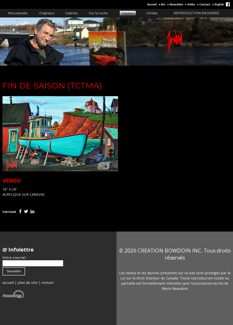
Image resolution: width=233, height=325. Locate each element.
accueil (8, 282)
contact (47, 282)
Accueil (152, 4)
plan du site (27, 282)
